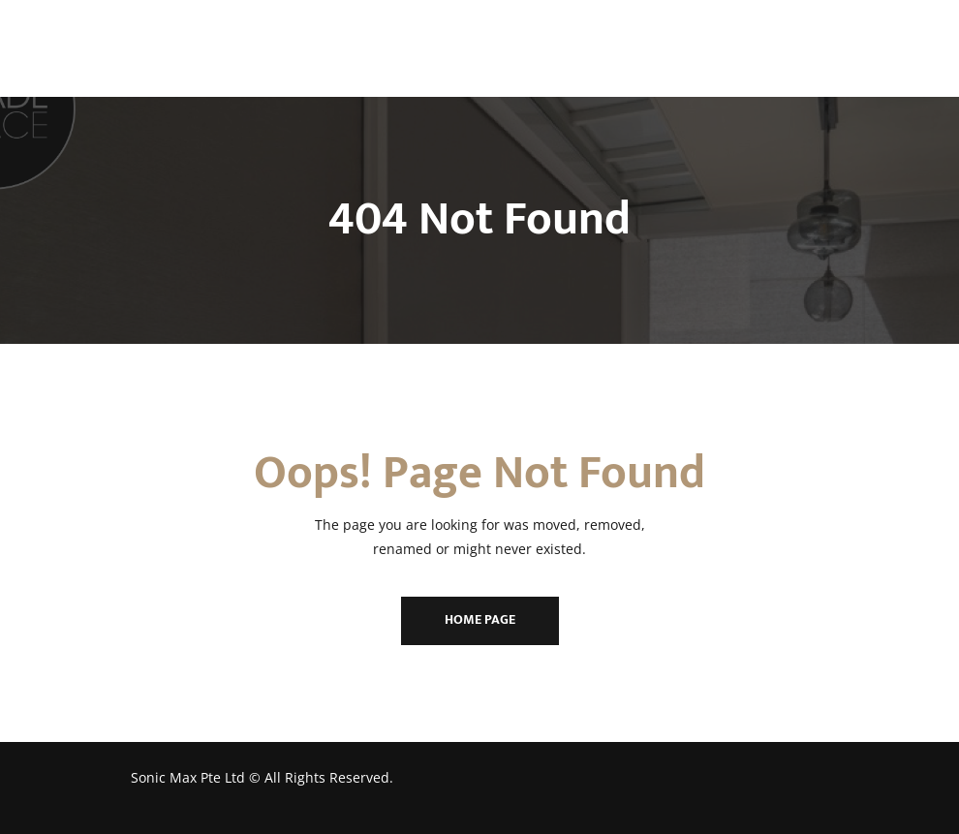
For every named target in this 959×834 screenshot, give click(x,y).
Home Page (480, 619)
